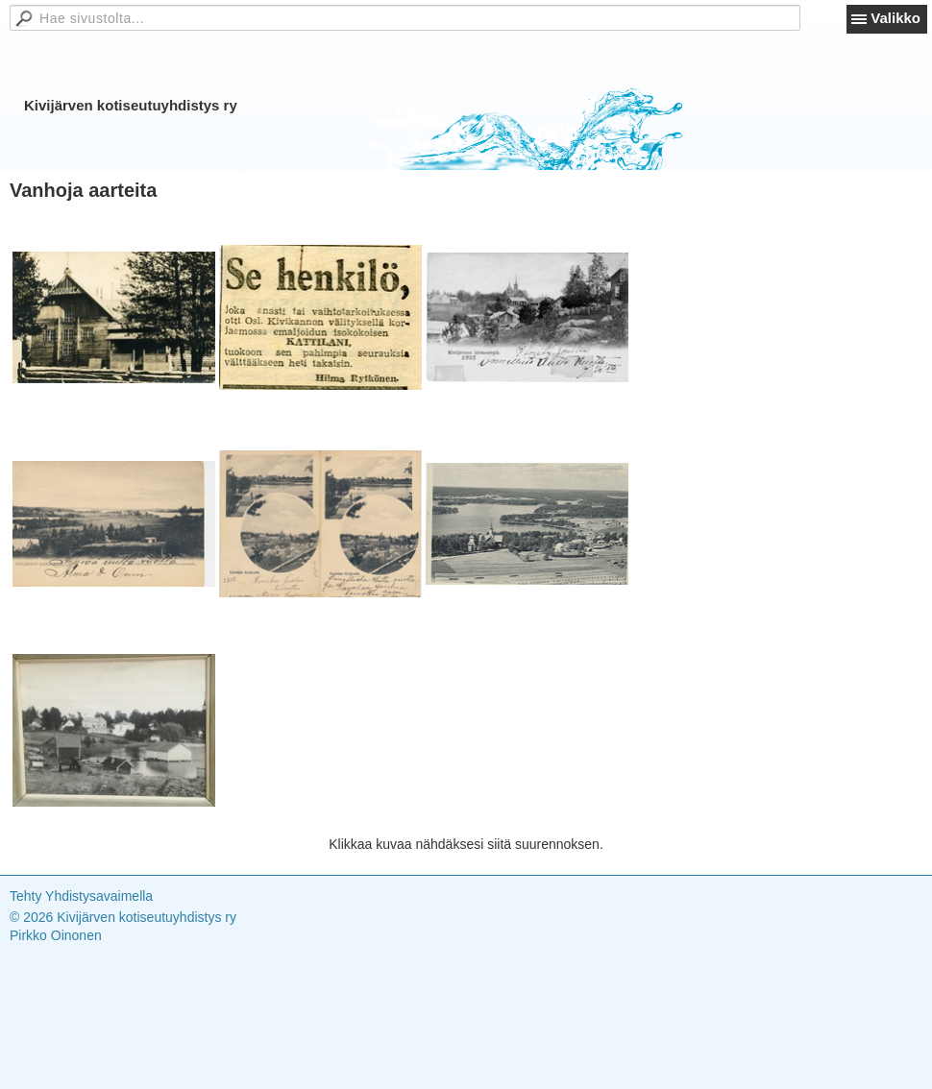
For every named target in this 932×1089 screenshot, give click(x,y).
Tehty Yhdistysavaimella (81, 896)
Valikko (895, 18)
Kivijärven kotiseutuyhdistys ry (130, 105)
